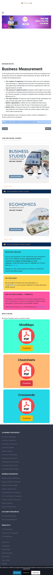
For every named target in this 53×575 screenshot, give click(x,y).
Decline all (26, 572)
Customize (35, 572)
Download (27, 348)
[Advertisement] (26, 45)
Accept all (17, 572)
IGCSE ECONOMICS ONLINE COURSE (18, 244)
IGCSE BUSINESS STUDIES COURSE (18, 191)
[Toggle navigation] (3, 12)
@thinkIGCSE (41, 307)
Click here (15, 265)
